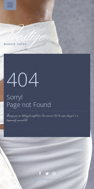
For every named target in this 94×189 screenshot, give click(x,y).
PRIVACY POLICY (52, 179)
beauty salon (15, 43)
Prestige (24, 36)
